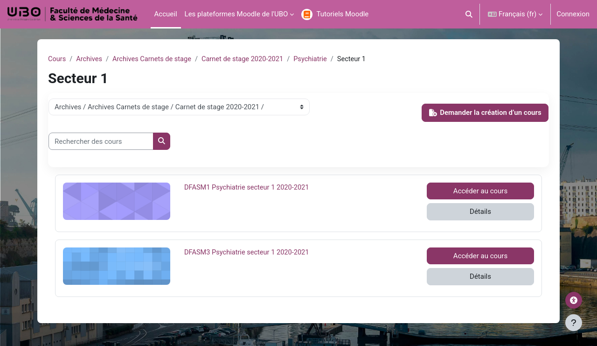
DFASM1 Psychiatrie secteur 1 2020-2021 (248, 187)
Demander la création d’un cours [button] (485, 113)
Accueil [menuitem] (165, 14)
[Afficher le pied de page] (573, 322)
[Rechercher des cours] (101, 141)
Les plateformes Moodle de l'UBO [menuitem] (236, 14)
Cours (57, 59)
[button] (469, 14)
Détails (480, 212)
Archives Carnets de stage (154, 59)
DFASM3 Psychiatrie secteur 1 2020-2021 (248, 252)
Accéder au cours (480, 191)
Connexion (573, 14)
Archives (90, 59)
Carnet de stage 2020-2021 (247, 59)
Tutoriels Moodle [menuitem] (342, 14)
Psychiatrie (317, 59)
